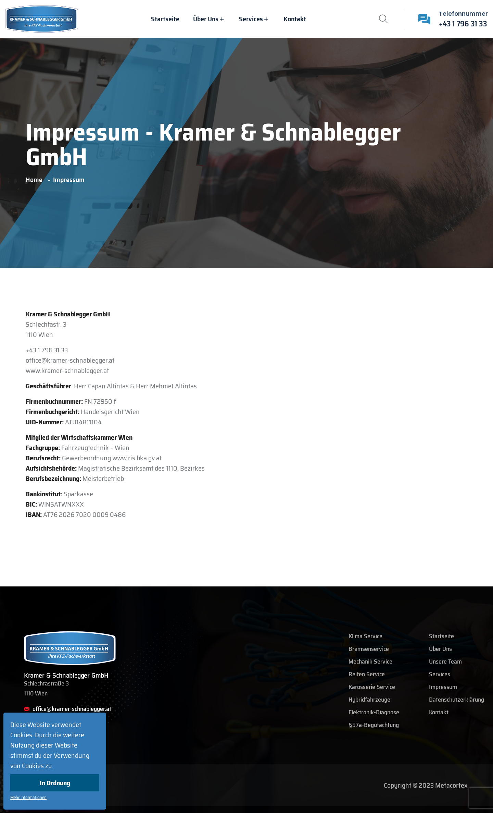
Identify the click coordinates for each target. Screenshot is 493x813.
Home (35, 179)
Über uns (205, 18)
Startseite (165, 18)
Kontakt (294, 18)
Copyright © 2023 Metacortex (426, 785)
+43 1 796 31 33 (463, 24)
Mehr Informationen (28, 797)
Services (251, 18)
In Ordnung (55, 782)
